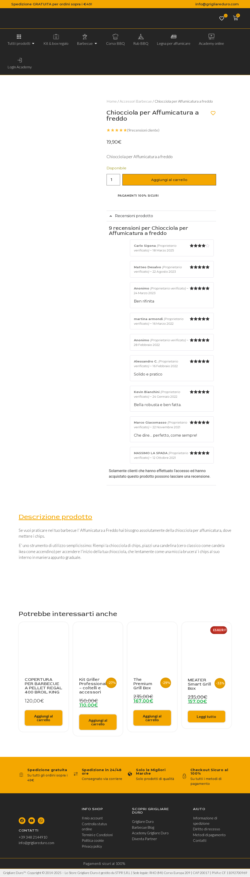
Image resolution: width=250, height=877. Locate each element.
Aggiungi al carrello (169, 179)
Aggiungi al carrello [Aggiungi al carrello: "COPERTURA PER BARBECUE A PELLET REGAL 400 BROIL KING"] (43, 718)
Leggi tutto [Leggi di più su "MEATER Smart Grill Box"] (206, 716)
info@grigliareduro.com (217, 4)
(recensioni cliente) (143, 130)
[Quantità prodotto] (113, 180)
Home (112, 101)
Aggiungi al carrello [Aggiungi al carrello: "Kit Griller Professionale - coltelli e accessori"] (98, 722)
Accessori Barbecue (136, 101)
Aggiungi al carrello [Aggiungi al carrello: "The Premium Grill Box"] (152, 718)
